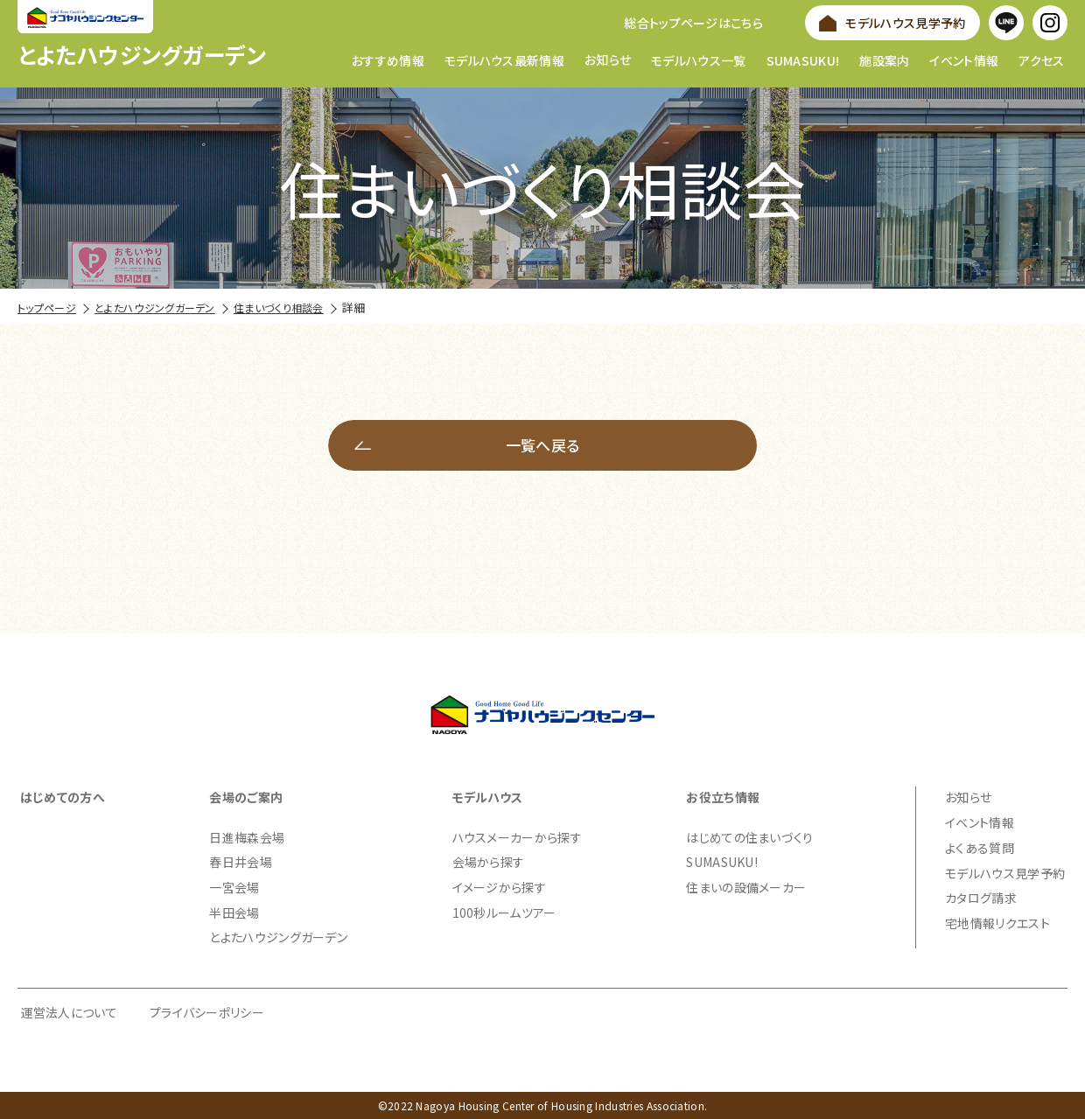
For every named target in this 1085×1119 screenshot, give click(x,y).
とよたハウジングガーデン (142, 54)
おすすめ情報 (388, 59)
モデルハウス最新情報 (504, 59)
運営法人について (69, 1011)
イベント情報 (963, 59)
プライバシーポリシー (207, 1011)
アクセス (1041, 59)
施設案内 (884, 59)
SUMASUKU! (803, 59)
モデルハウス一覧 (698, 59)
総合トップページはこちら (693, 22)
